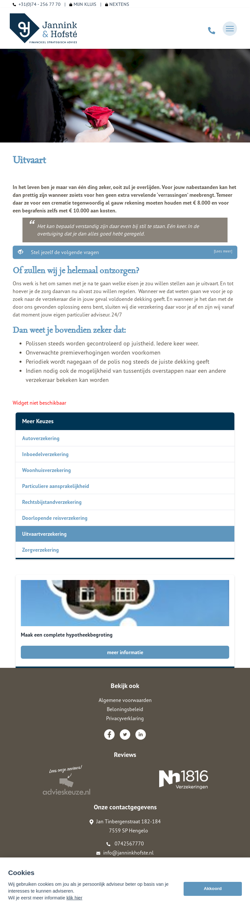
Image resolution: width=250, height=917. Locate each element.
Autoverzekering (41, 438)
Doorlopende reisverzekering (55, 518)
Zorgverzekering (40, 549)
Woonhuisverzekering (46, 470)
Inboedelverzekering (45, 454)
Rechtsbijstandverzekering (52, 502)
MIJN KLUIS (82, 4)
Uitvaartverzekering (44, 534)
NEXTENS (117, 4)
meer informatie (125, 652)
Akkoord (213, 888)
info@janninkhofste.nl (125, 852)
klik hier (74, 897)
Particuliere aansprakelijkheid (55, 486)
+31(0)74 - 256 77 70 (40, 4)
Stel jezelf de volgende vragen (125, 252)
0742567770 (125, 843)
